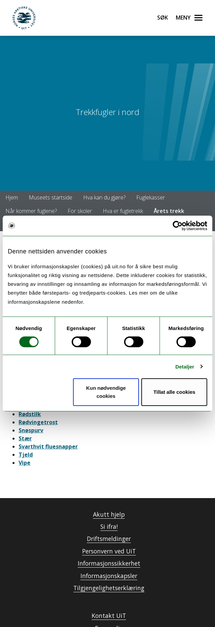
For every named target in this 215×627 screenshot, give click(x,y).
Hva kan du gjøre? (104, 197)
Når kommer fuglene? (31, 211)
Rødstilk (30, 414)
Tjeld (26, 454)
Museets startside (50, 197)
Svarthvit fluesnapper (48, 446)
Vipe (24, 462)
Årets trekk (169, 211)
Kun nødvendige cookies (106, 392)
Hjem (11, 197)
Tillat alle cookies (174, 392)
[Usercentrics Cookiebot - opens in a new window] (177, 226)
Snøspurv (31, 430)
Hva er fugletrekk (123, 211)
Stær (25, 438)
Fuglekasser (150, 197)
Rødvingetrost (38, 422)
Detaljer (184, 367)
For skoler (80, 211)
